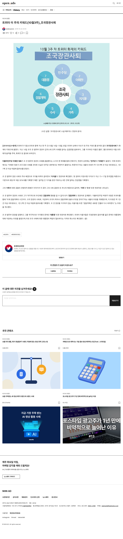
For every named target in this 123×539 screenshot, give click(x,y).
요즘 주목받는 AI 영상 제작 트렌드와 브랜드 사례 (18, 396)
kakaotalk (21, 517)
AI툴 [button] (51, 10)
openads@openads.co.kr (110, 506)
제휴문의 (24, 497)
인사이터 (34, 10)
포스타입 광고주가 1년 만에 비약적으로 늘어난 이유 (79, 396)
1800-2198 (91, 506)
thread (13, 517)
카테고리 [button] (6, 10)
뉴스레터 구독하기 (11, 476)
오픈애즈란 (6, 497)
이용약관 (5, 513)
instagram (5, 517)
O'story (16, 10)
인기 (27, 10)
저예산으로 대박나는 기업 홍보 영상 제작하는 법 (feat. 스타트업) (84, 342)
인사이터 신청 (35, 497)
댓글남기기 (115, 301)
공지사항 (15, 497)
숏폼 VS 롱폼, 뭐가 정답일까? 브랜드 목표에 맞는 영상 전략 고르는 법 (25, 342)
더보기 (117, 331)
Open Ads (8, 3)
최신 (23, 10)
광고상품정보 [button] (42, 10)
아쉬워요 (69, 271)
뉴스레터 (45, 497)
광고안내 (54, 497)
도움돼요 (53, 271)
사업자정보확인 (27, 506)
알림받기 (61, 257)
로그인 (119, 3)
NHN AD (6, 491)
